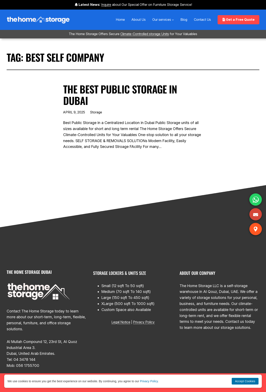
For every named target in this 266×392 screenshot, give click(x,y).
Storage (96, 112)
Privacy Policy (144, 322)
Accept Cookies (245, 381)
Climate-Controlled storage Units (144, 34)
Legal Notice (120, 322)
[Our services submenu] (173, 20)
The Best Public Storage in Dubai (120, 94)
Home (120, 19)
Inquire (106, 4)
